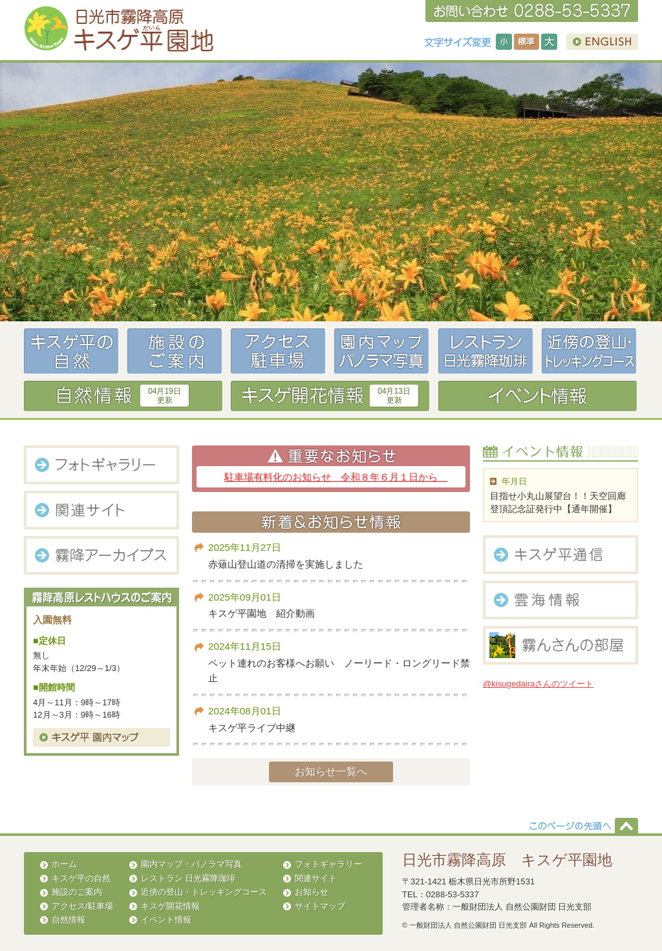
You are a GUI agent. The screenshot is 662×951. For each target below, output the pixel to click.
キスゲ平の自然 (81, 878)
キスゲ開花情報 (170, 906)
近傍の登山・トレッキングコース (204, 892)
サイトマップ (320, 906)
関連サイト (316, 878)
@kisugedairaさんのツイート (538, 684)
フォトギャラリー (328, 864)
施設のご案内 (77, 892)
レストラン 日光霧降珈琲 (188, 878)
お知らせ (311, 892)
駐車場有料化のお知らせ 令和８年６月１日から (335, 476)
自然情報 (68, 919)
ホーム (64, 864)
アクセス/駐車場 (82, 906)
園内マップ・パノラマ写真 (191, 864)
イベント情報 (166, 919)
